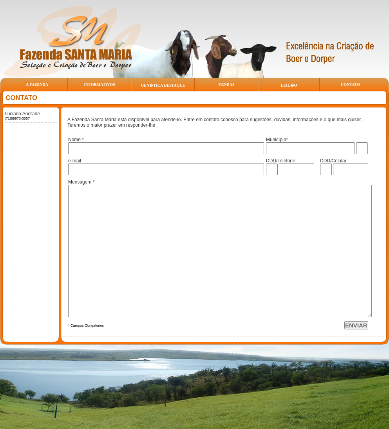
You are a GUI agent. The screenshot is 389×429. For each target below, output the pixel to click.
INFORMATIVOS (99, 84)
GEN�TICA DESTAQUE (163, 85)
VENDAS (226, 84)
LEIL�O (289, 85)
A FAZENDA (37, 84)
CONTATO (350, 84)
